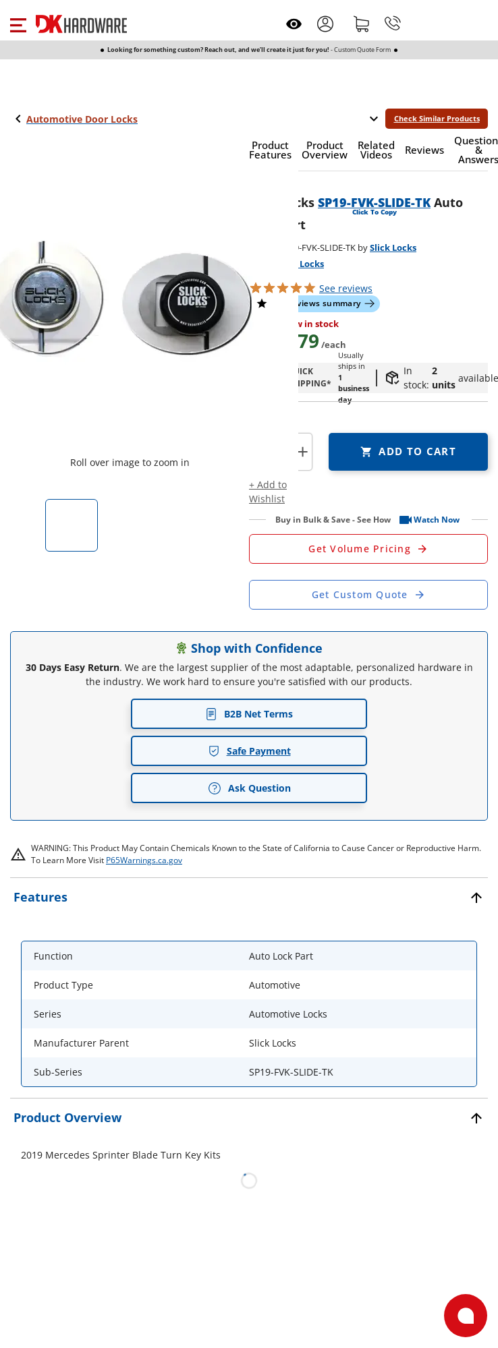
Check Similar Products (437, 118)
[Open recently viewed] (293, 24)
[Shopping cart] (362, 24)
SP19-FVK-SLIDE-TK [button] (374, 202)
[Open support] (465, 1315)
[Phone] (393, 24)
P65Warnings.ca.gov (144, 860)
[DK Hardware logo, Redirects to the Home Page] (81, 24)
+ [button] (302, 451)
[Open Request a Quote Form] (368, 549)
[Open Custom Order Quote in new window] (368, 595)
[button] (18, 23)
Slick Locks (393, 247)
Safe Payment (249, 750)
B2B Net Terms (249, 713)
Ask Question (249, 788)
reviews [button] (345, 288)
